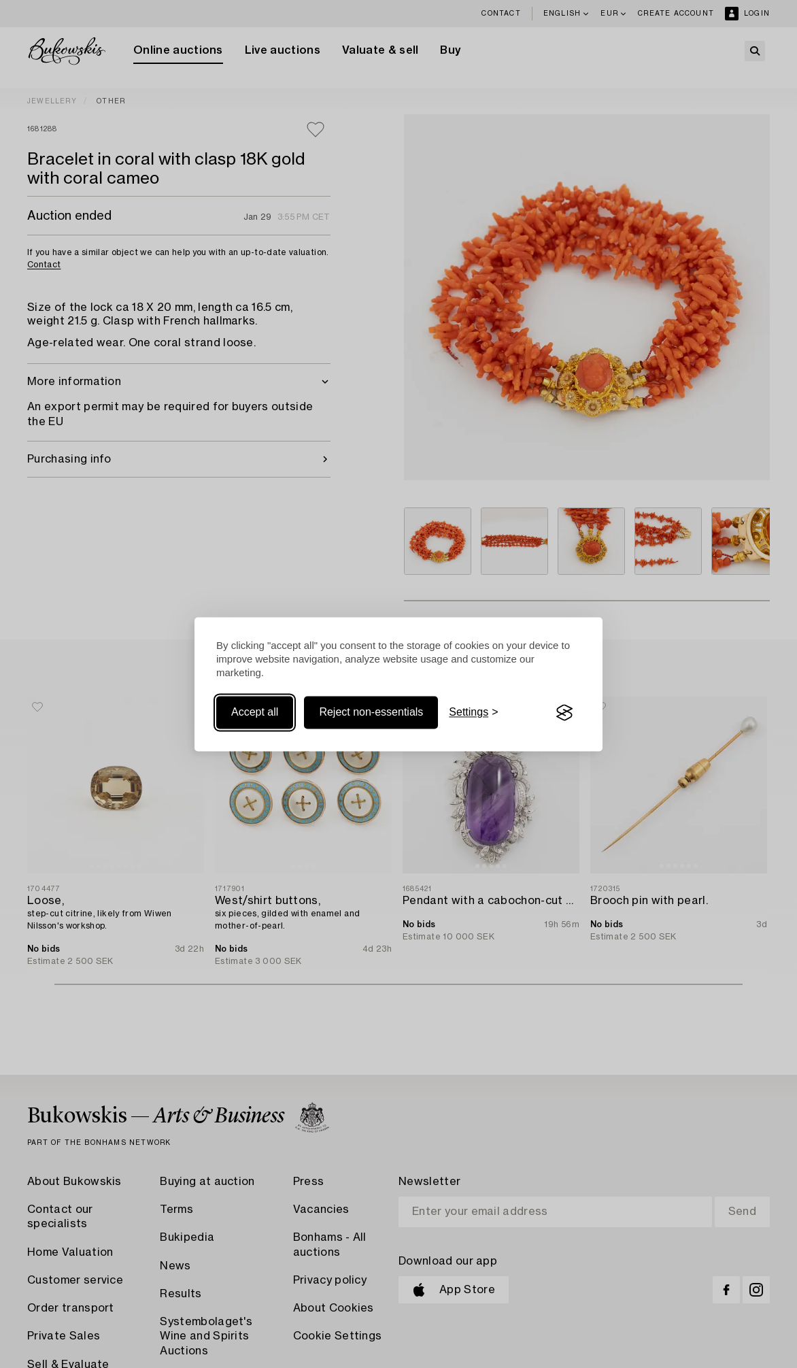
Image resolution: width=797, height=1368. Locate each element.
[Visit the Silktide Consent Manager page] (564, 713)
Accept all (254, 712)
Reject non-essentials (371, 712)
